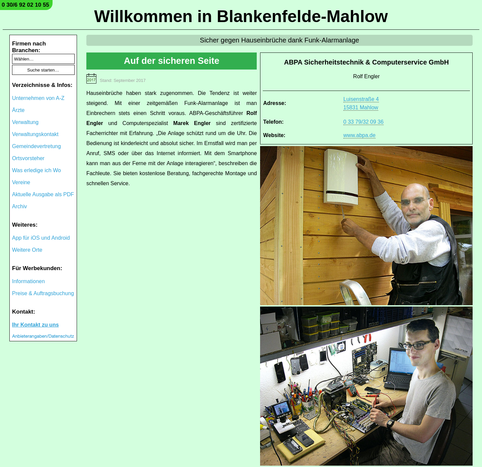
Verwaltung (25, 122)
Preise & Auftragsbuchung (43, 293)
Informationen (28, 281)
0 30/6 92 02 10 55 (25, 5)
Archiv (19, 206)
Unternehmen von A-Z (38, 98)
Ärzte (18, 110)
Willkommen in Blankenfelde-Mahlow (241, 16)
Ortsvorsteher (28, 158)
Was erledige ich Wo (36, 170)
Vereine (21, 182)
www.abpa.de (359, 135)
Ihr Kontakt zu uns (35, 325)
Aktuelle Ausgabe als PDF (43, 194)
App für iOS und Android (41, 238)
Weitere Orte (27, 250)
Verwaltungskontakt (35, 134)
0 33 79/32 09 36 (363, 122)
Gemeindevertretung (36, 146)
